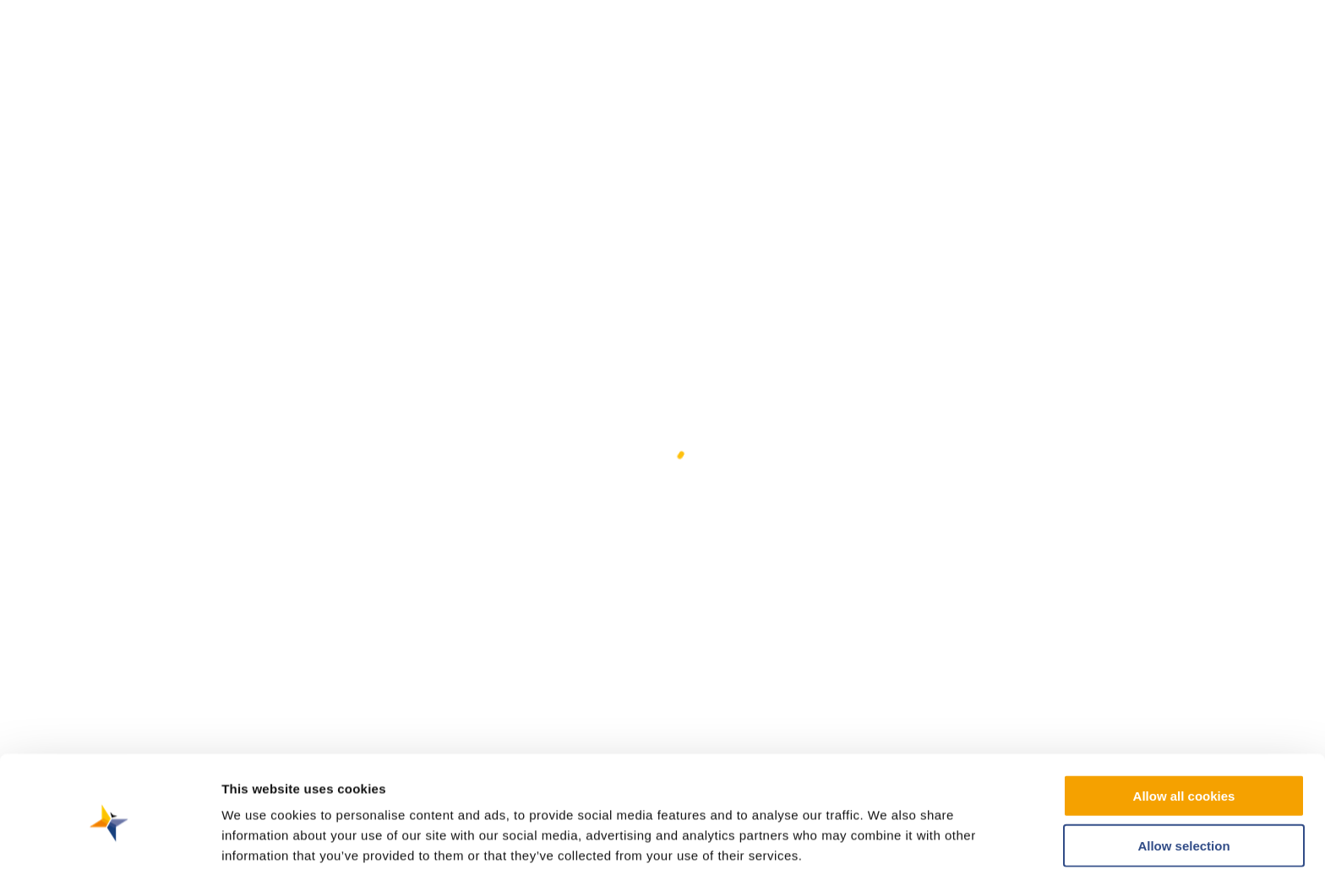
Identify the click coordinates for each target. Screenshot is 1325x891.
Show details (887, 857)
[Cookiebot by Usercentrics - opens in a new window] (109, 858)
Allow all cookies (1184, 743)
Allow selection (1183, 792)
